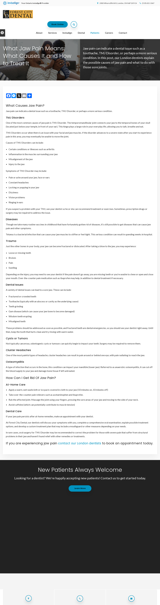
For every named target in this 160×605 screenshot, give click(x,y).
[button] (149, 50)
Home (73, 549)
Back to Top (38, 601)
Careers (109, 24)
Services (52, 24)
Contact (123, 24)
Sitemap (28, 601)
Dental (81, 24)
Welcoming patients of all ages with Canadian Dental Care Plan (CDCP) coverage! (78, 32)
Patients (95, 24)
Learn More (80, 492)
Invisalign (67, 24)
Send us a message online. (131, 526)
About (39, 24)
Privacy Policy (8, 601)
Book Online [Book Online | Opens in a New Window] (138, 14)
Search (19, 601)
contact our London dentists (81, 443)
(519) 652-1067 (146, 3)
